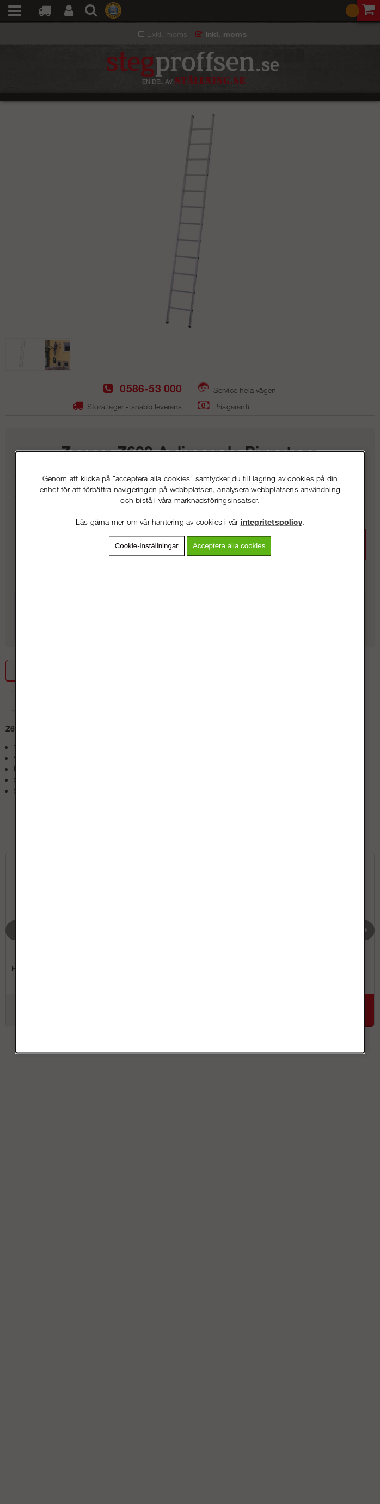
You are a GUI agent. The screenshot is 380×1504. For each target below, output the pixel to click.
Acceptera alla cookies (229, 546)
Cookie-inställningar (147, 546)
